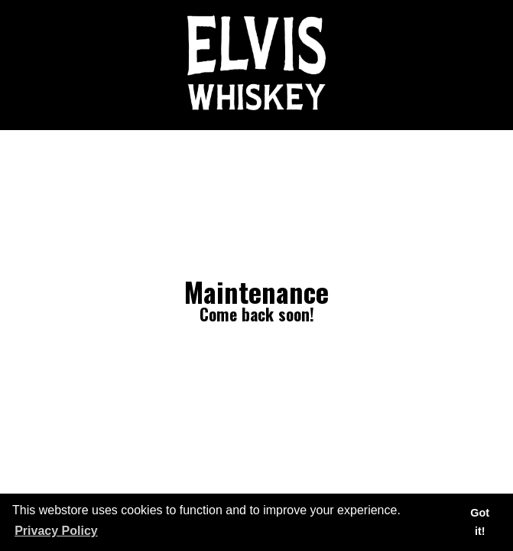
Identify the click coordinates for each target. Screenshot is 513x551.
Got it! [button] (479, 522)
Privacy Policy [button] (56, 530)
